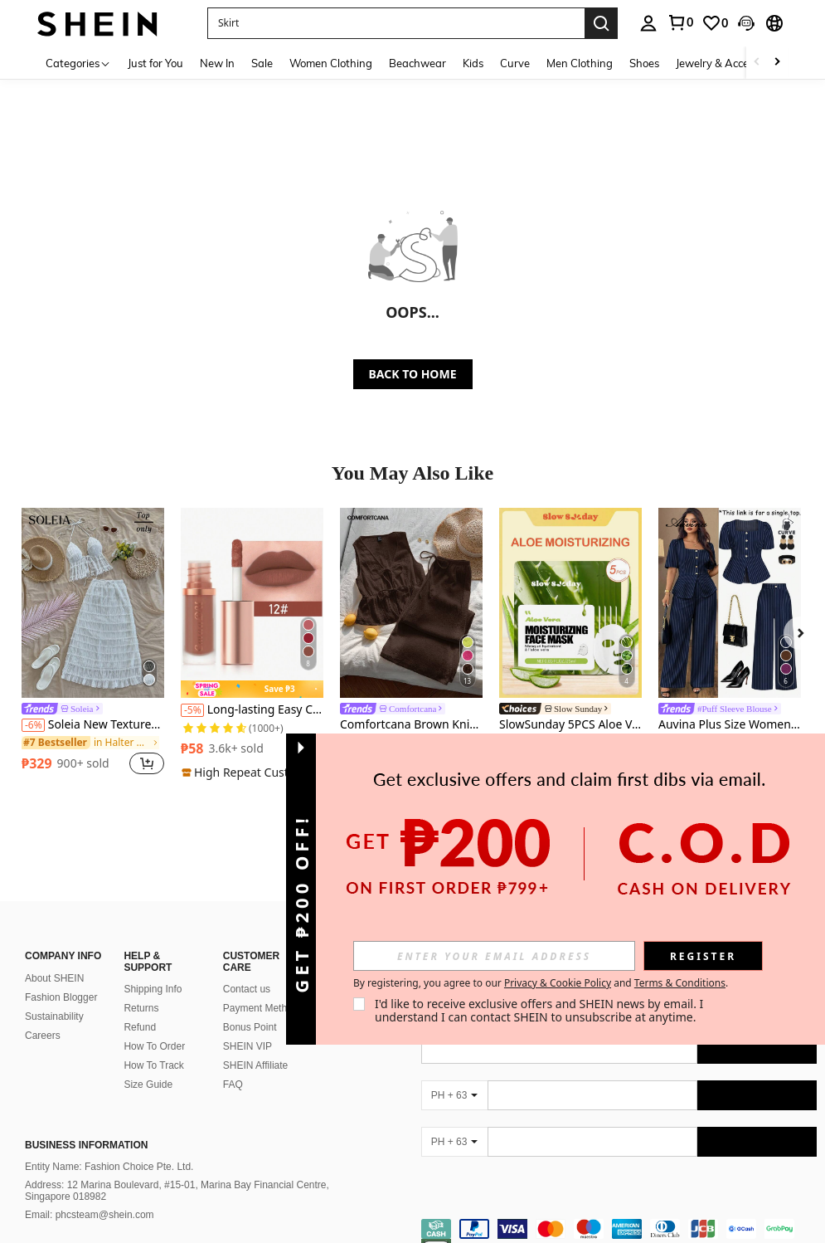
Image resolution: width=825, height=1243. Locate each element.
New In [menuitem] (217, 63)
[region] (68, 763)
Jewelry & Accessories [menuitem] (729, 63)
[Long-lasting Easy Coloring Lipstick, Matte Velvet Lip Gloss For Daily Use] (252, 603)
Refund (140, 1007)
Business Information (86, 1125)
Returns (141, 988)
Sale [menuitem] (262, 63)
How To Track (153, 1045)
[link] (714, 23)
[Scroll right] (777, 62)
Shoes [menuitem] (644, 63)
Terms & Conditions (680, 983)
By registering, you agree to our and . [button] (540, 983)
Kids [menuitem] (473, 63)
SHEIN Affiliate (255, 1045)
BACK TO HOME (413, 374)
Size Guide (148, 1064)
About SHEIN (54, 958)
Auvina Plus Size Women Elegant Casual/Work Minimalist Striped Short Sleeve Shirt (729, 725)
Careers (43, 1015)
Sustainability (54, 996)
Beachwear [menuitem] (417, 63)
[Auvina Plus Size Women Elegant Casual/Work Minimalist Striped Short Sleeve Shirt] (729, 603)
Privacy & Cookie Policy (557, 983)
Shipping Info (153, 969)
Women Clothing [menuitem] (330, 63)
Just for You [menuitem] (155, 63)
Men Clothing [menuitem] (579, 63)
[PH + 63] (454, 1075)
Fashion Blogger (61, 977)
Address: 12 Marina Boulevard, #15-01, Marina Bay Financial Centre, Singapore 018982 (177, 1170)
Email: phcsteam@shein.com (89, 1195)
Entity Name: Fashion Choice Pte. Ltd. (109, 1147)
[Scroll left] (757, 62)
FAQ (233, 1064)
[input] (494, 956)
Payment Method (260, 988)
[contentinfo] (619, 1219)
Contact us (246, 969)
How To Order (154, 1026)
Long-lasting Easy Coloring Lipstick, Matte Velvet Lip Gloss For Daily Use (252, 710)
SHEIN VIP (247, 1026)
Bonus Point (250, 1007)
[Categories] (78, 62)
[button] (396, 23)
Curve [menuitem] (515, 63)
